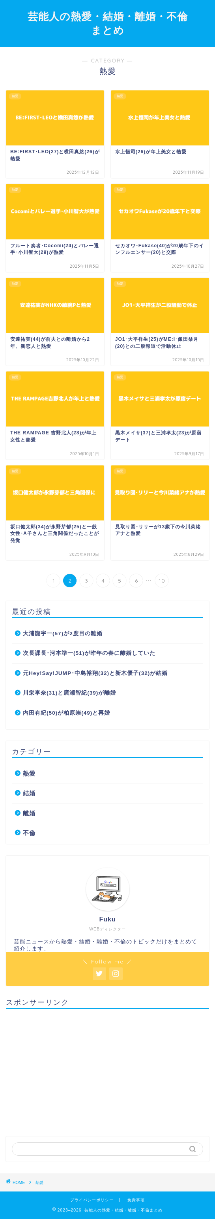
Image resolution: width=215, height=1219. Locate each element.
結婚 (29, 793)
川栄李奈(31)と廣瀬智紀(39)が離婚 (69, 693)
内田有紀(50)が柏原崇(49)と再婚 (66, 713)
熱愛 (29, 773)
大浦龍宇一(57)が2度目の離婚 (63, 633)
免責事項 (136, 1200)
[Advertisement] (107, 1070)
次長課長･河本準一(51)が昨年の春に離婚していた (89, 653)
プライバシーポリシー (92, 1200)
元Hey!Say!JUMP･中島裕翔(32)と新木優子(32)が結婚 (95, 673)
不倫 (29, 832)
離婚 (29, 813)
